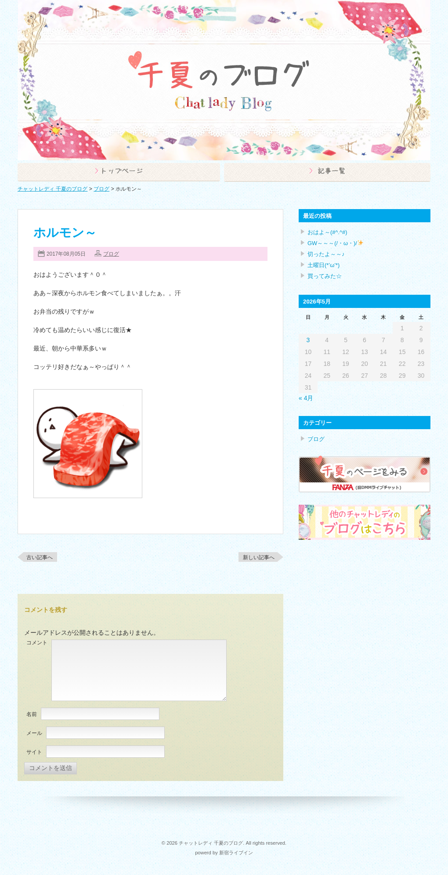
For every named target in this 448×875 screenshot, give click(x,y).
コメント (36, 643)
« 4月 (306, 397)
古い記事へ (39, 557)
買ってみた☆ (324, 276)
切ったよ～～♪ (325, 254)
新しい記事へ (259, 557)
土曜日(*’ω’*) (323, 265)
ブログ (111, 254)
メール (34, 733)
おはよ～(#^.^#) (327, 232)
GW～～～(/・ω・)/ (335, 243)
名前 (31, 714)
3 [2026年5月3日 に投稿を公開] (308, 339)
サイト (34, 752)
